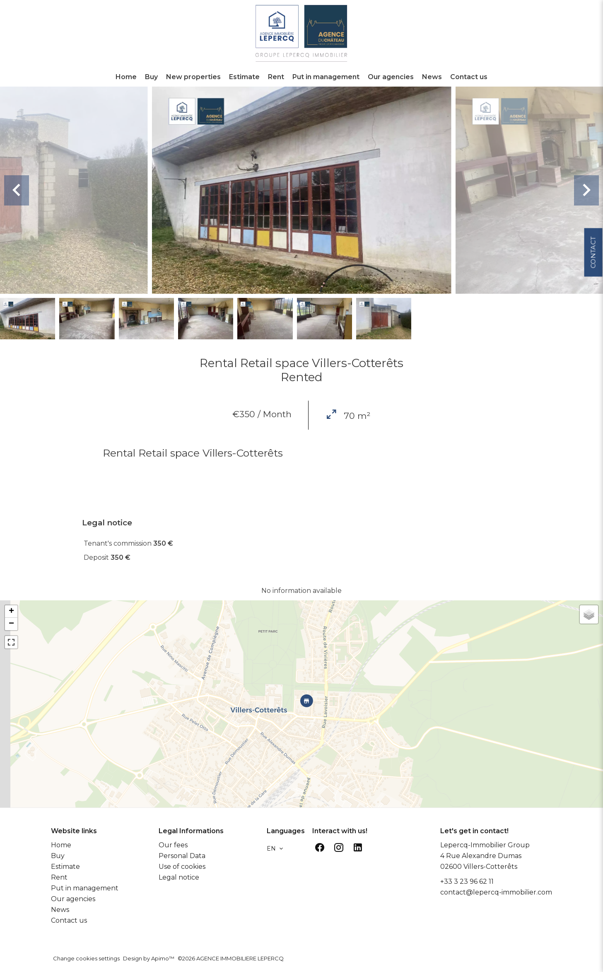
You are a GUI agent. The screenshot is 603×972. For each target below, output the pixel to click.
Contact (593, 249)
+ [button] (11, 611)
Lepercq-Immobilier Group (485, 845)
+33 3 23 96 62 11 (467, 881)
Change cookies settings (86, 958)
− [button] (11, 624)
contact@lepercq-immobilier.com (496, 892)
